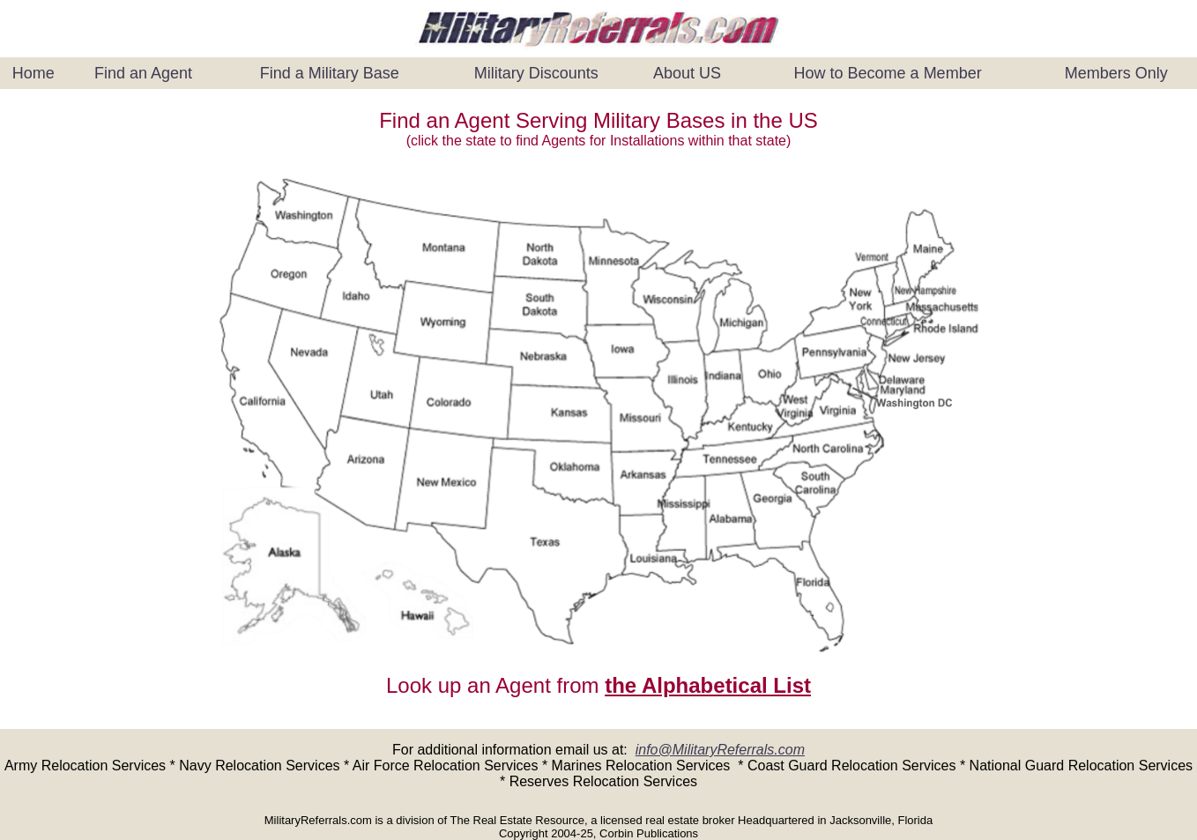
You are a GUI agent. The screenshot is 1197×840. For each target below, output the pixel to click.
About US (687, 73)
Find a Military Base (329, 73)
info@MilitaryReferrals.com (720, 749)
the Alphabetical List (708, 685)
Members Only (1116, 73)
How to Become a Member (888, 73)
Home (33, 73)
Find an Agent (143, 73)
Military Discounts (536, 73)
